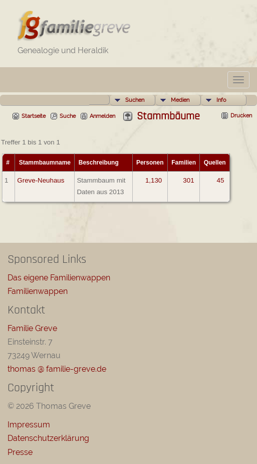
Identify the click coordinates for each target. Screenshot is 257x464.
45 (220, 180)
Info (221, 100)
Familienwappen (38, 291)
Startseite (34, 116)
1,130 (153, 180)
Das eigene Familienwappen (59, 277)
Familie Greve (32, 328)
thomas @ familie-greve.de (57, 369)
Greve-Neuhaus (40, 180)
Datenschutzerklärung (48, 438)
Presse (20, 452)
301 (188, 180)
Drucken (241, 115)
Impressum (29, 424)
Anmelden (102, 116)
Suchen (134, 100)
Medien (180, 100)
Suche (68, 116)
